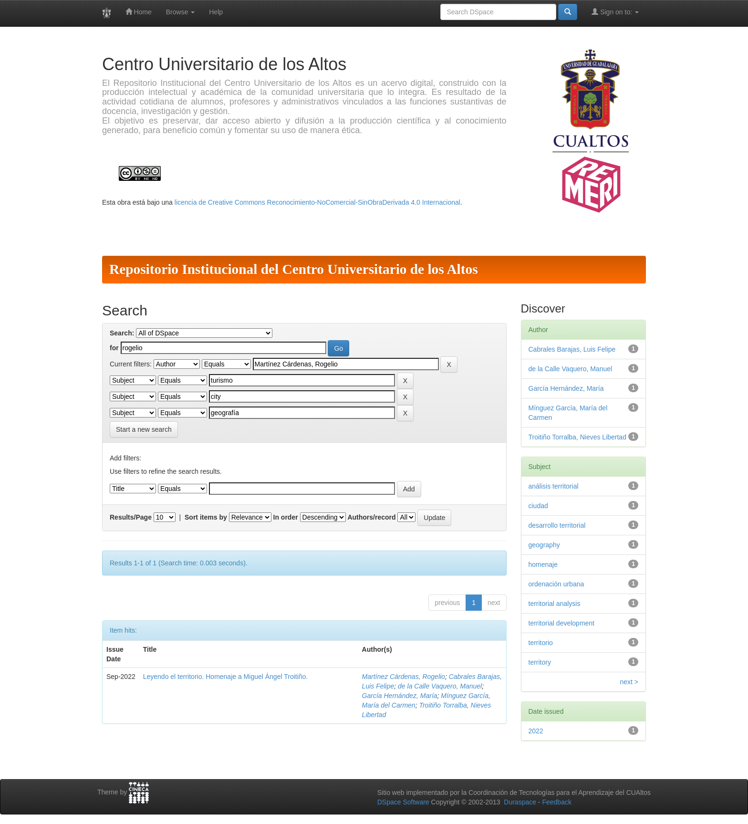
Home (138, 12)
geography (544, 545)
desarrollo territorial (557, 525)
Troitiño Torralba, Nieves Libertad (577, 437)
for (114, 348)
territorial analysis (555, 603)
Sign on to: (615, 12)
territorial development (562, 623)
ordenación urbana (556, 584)
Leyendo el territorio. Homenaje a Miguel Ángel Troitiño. (225, 676)
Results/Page (131, 517)
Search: (122, 333)
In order (285, 517)
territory (540, 662)
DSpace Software (403, 802)
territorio (541, 643)
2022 (536, 731)
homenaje (543, 564)
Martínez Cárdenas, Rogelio (403, 676)
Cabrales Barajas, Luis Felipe (572, 349)
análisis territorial (554, 486)
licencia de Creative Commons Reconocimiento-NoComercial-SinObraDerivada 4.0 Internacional (317, 202)
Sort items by (206, 517)
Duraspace (520, 802)
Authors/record (371, 517)
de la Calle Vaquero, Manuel (440, 686)
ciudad (538, 506)
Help (216, 12)
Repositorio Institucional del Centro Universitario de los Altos (293, 269)
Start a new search (144, 429)
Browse (180, 12)
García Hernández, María (399, 695)
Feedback (556, 802)
